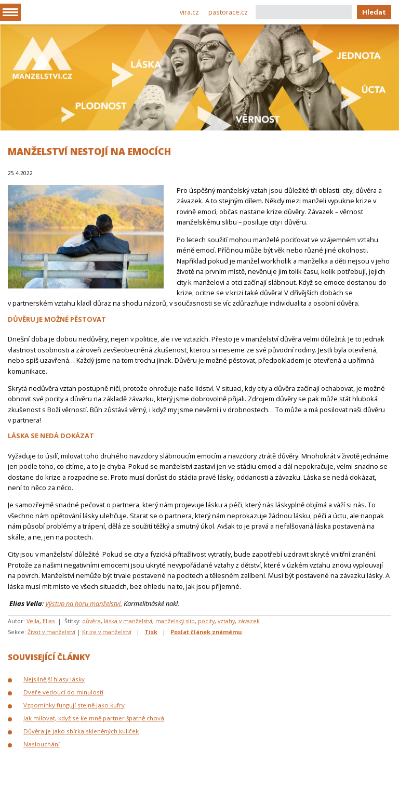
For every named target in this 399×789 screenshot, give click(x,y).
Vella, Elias (40, 621)
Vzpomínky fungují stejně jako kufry (74, 705)
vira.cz (189, 12)
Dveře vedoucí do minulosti (63, 692)
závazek (249, 621)
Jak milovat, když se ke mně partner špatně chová (93, 718)
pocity (206, 621)
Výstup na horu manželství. (83, 603)
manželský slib (175, 621)
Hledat (374, 12)
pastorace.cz (228, 12)
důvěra (91, 621)
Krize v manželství (106, 632)
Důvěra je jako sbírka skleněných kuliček (81, 731)
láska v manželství (128, 621)
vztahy (226, 621)
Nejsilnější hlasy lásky (54, 679)
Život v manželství (51, 632)
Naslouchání (41, 744)
